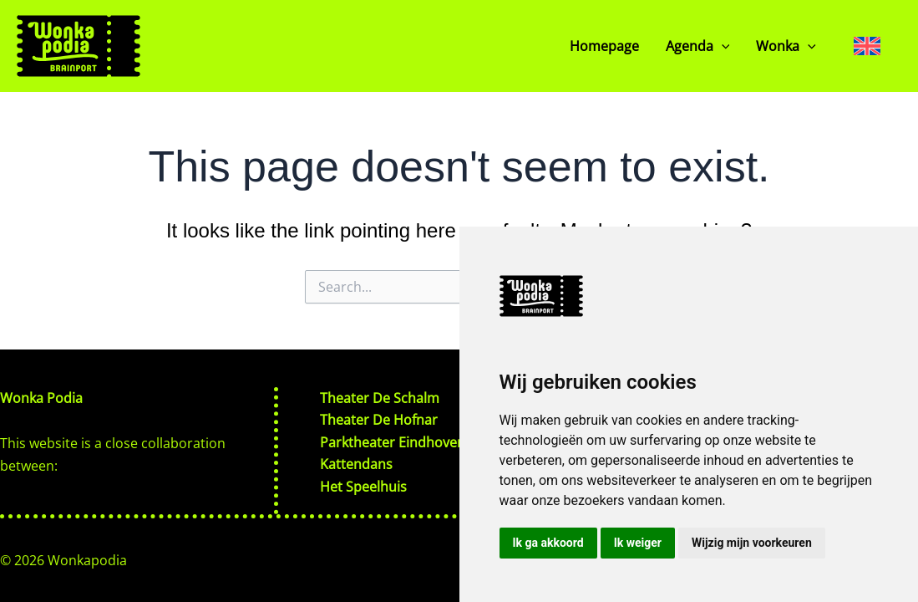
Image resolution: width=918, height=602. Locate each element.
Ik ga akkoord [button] (548, 542)
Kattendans (356, 464)
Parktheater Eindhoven (392, 442)
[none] (867, 45)
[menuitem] (867, 45)
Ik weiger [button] (638, 542)
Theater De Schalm (379, 398)
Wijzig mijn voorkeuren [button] (752, 542)
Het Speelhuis (363, 486)
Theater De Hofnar (379, 420)
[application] (721, 46)
